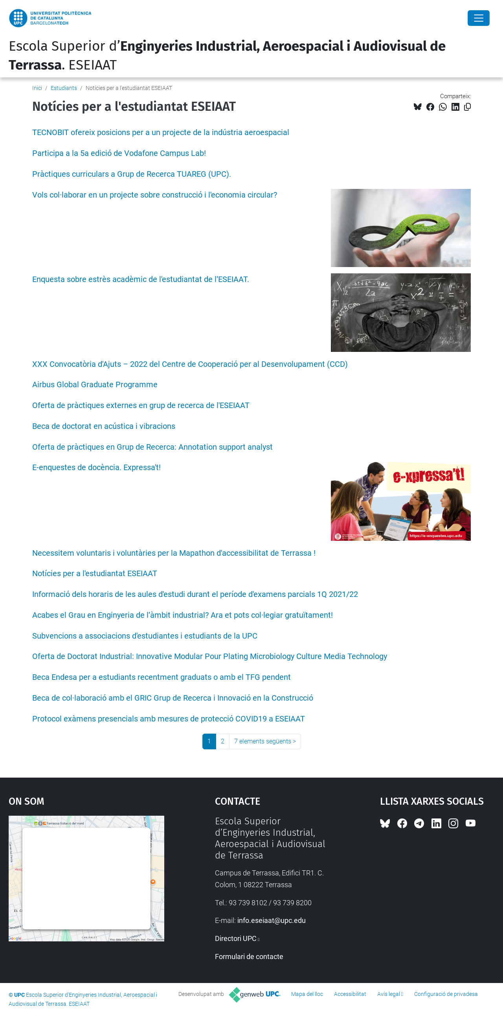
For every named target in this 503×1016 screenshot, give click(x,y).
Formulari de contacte (249, 956)
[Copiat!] (467, 107)
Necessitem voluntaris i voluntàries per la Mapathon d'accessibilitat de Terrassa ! (174, 553)
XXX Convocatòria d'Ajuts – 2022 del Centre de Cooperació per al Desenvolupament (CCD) (190, 364)
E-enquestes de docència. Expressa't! (96, 467)
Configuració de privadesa (446, 994)
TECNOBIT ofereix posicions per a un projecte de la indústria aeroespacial (160, 132)
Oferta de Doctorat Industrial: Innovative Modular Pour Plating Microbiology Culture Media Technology (209, 656)
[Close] (479, 18)
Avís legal (388, 994)
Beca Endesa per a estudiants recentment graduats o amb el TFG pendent (161, 677)
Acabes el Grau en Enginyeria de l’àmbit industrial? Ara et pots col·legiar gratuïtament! (182, 615)
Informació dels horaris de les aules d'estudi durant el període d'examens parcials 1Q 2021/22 (195, 594)
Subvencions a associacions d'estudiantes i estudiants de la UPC (144, 636)
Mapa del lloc (307, 994)
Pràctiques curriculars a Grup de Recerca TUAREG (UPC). (131, 174)
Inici (37, 88)
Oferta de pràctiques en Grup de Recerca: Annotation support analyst (152, 447)
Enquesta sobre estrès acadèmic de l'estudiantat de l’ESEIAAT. (140, 279)
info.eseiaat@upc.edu (271, 920)
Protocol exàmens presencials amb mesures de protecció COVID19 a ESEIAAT (168, 718)
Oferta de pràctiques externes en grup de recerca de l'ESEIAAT (141, 405)
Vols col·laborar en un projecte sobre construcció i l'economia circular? (154, 195)
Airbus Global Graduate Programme (95, 384)
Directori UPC (236, 938)
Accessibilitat (350, 994)
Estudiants (64, 88)
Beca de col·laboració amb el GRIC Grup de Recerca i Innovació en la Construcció (172, 698)
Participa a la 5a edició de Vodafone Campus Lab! (119, 153)
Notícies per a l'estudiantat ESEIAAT (94, 573)
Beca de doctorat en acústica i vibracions (103, 426)
